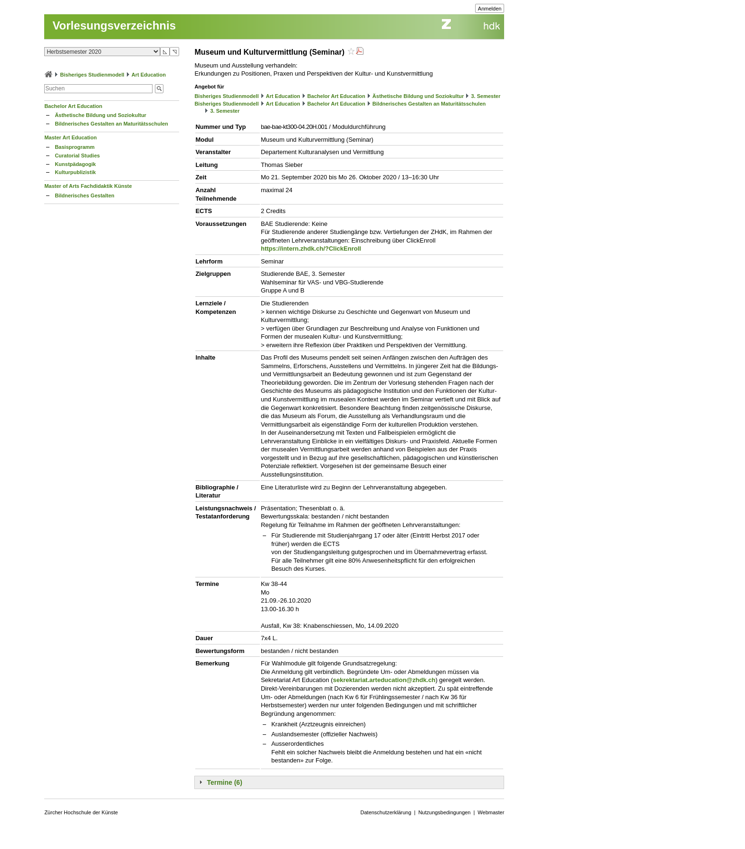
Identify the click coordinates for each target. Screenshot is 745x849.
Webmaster (491, 812)
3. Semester (485, 96)
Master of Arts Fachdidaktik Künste (88, 186)
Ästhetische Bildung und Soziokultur (100, 115)
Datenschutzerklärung (386, 812)
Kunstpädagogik (75, 164)
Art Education (149, 75)
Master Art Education (70, 137)
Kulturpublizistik (75, 172)
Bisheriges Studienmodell (92, 75)
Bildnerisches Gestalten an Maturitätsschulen (111, 124)
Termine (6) (224, 782)
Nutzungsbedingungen (444, 812)
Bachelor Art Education (73, 106)
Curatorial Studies (77, 155)
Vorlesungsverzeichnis (114, 25)
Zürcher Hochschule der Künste (81, 812)
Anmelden (490, 8)
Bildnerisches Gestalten (84, 195)
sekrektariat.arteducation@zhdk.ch (384, 679)
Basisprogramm (75, 147)
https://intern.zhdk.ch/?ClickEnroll (311, 248)
